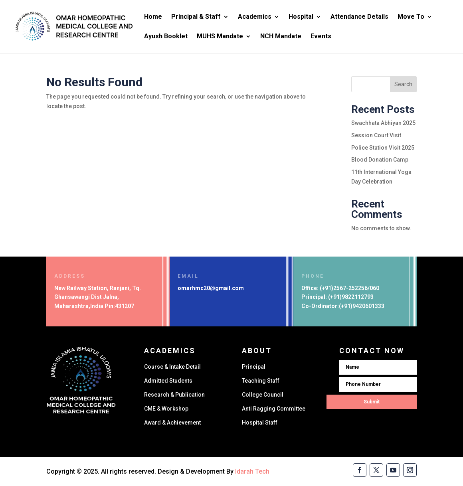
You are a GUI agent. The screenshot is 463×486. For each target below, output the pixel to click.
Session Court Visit (376, 135)
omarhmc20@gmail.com (211, 288)
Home (153, 17)
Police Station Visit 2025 (382, 147)
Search (403, 84)
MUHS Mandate (220, 37)
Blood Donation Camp (379, 159)
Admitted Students (168, 380)
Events (321, 37)
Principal (253, 367)
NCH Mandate (280, 37)
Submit (372, 402)
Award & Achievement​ (172, 422)
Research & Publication (174, 394)
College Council (262, 394)
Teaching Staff (260, 380)
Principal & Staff (196, 17)
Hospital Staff (259, 422)
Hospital (301, 17)
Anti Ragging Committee (273, 408)
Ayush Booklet (166, 37)
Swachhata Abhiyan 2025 (383, 123)
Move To (411, 17)
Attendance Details (359, 17)
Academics (254, 17)
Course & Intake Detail (172, 367)
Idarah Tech (252, 471)
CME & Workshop (166, 408)
